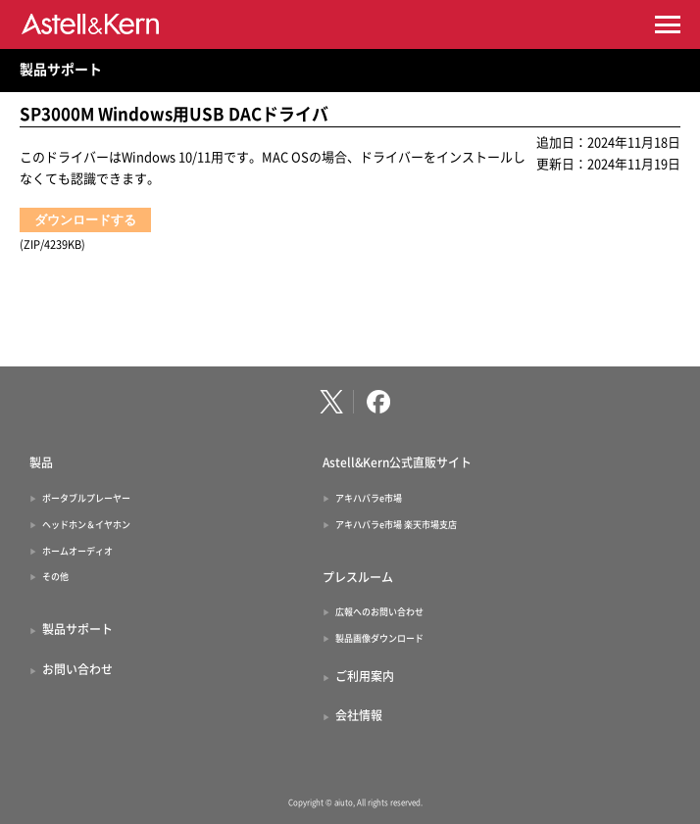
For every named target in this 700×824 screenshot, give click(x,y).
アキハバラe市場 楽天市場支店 (396, 524)
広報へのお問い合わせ (379, 611)
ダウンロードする (85, 220)
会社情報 (358, 715)
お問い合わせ (77, 669)
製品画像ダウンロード (379, 638)
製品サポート (61, 69)
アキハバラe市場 (368, 498)
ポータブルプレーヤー (86, 498)
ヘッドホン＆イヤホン (86, 524)
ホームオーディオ (77, 551)
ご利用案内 (364, 676)
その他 (55, 576)
